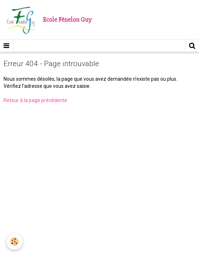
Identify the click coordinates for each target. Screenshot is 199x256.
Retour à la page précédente (35, 100)
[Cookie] (14, 242)
